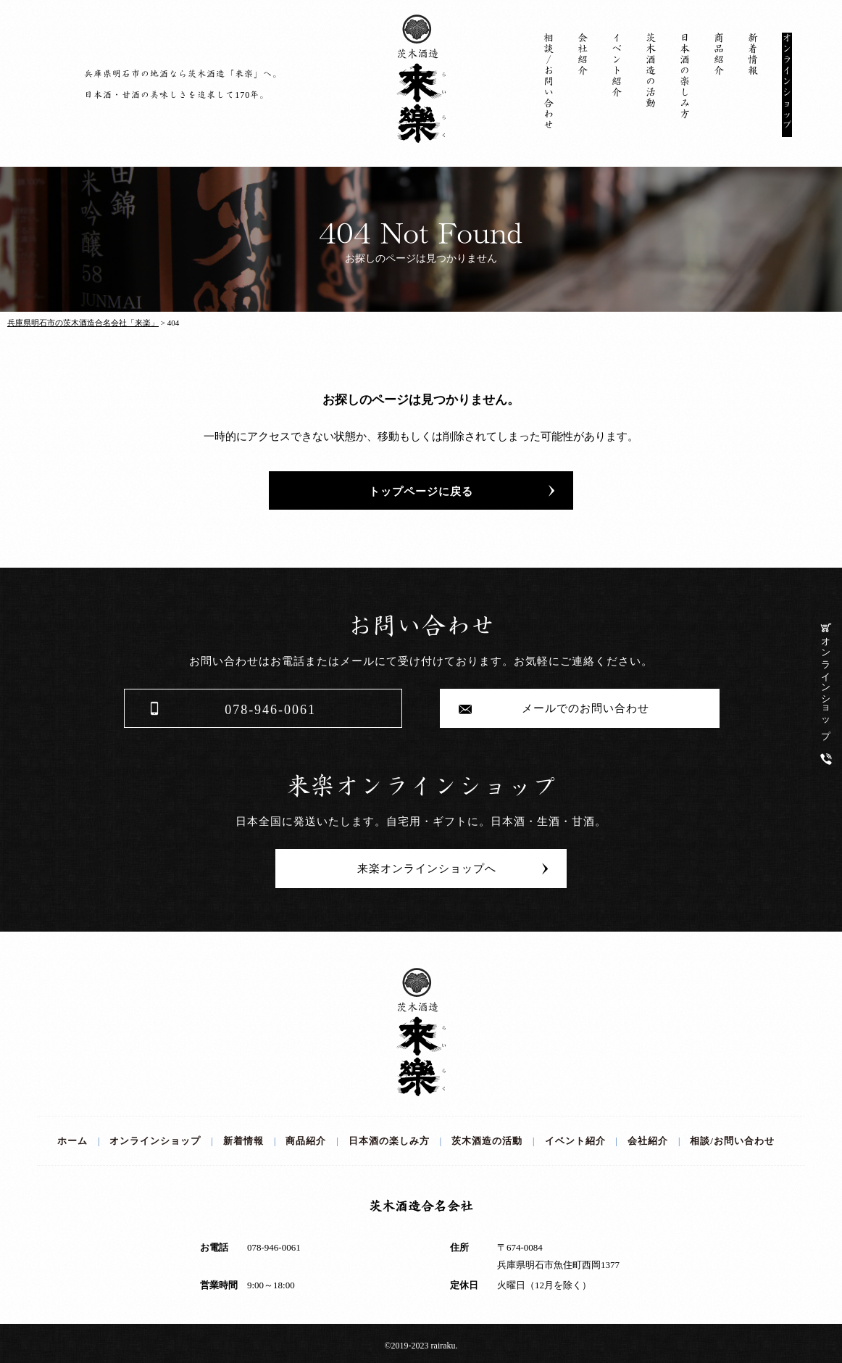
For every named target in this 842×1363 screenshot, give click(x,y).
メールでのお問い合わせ (579, 708)
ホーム (72, 1140)
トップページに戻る (421, 491)
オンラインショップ (826, 678)
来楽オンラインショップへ (421, 868)
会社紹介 (583, 54)
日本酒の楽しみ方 (685, 76)
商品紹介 (719, 54)
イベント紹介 (617, 65)
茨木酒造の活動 (651, 71)
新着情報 (753, 54)
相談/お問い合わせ (548, 81)
